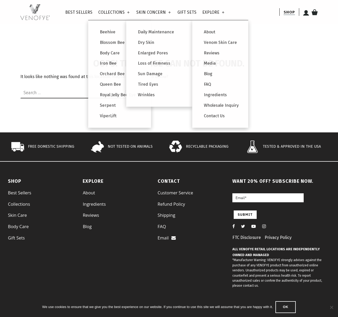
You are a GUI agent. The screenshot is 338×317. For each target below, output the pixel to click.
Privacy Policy (278, 237)
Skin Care (17, 215)
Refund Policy (171, 204)
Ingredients (94, 204)
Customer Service (175, 193)
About (89, 193)
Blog (87, 226)
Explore (213, 12)
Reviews (91, 215)
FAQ (162, 226)
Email (167, 238)
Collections (114, 12)
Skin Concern (154, 12)
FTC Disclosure (246, 237)
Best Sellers (78, 12)
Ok (285, 307)
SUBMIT (245, 214)
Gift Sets (186, 12)
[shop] (289, 12)
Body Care (18, 226)
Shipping (166, 215)
